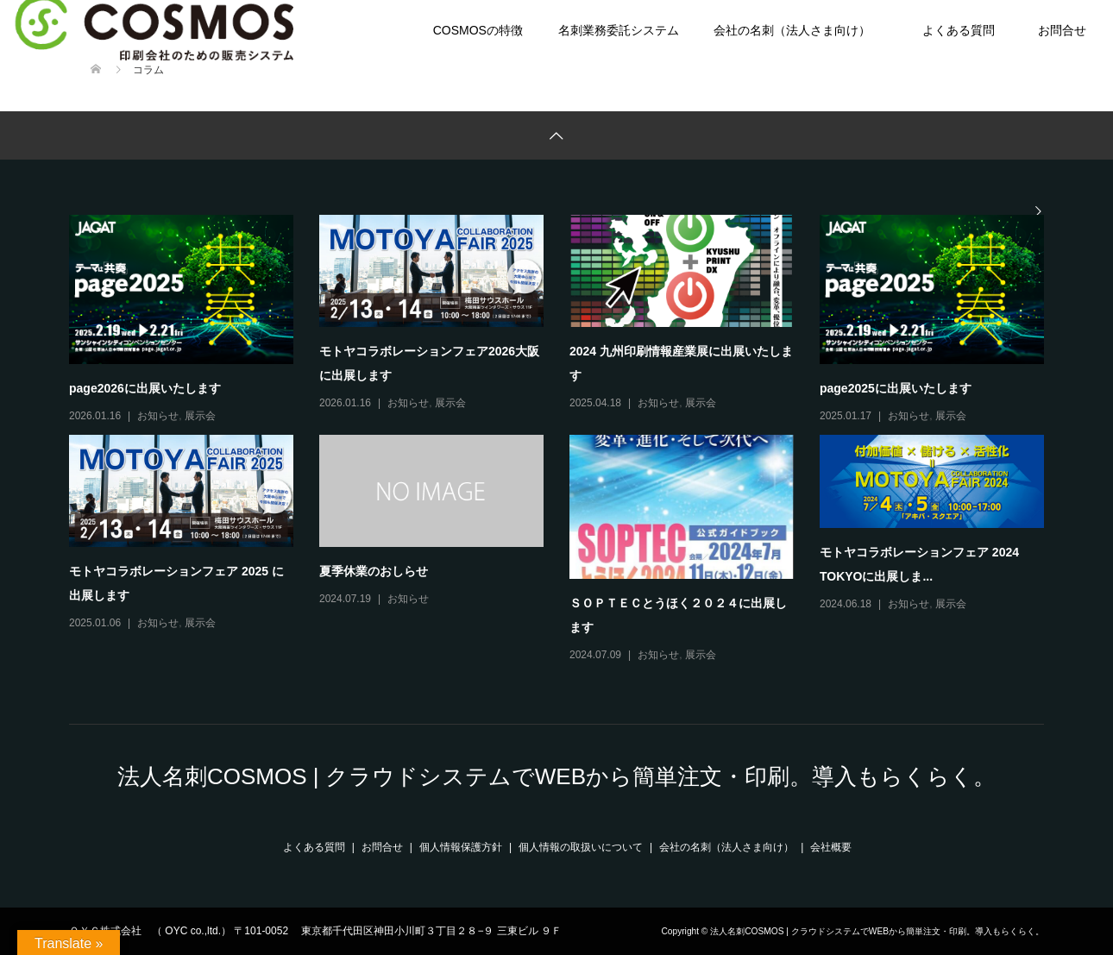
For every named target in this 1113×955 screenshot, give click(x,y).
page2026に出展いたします (145, 388)
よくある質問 (958, 30)
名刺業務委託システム (618, 30)
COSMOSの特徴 (478, 30)
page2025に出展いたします (896, 388)
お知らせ (158, 416)
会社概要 (831, 847)
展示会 (200, 416)
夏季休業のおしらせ (373, 571)
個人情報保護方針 (460, 847)
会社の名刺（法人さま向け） (792, 30)
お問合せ (382, 847)
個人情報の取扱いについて (581, 847)
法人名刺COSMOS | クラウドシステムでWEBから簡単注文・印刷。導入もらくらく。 (556, 776)
